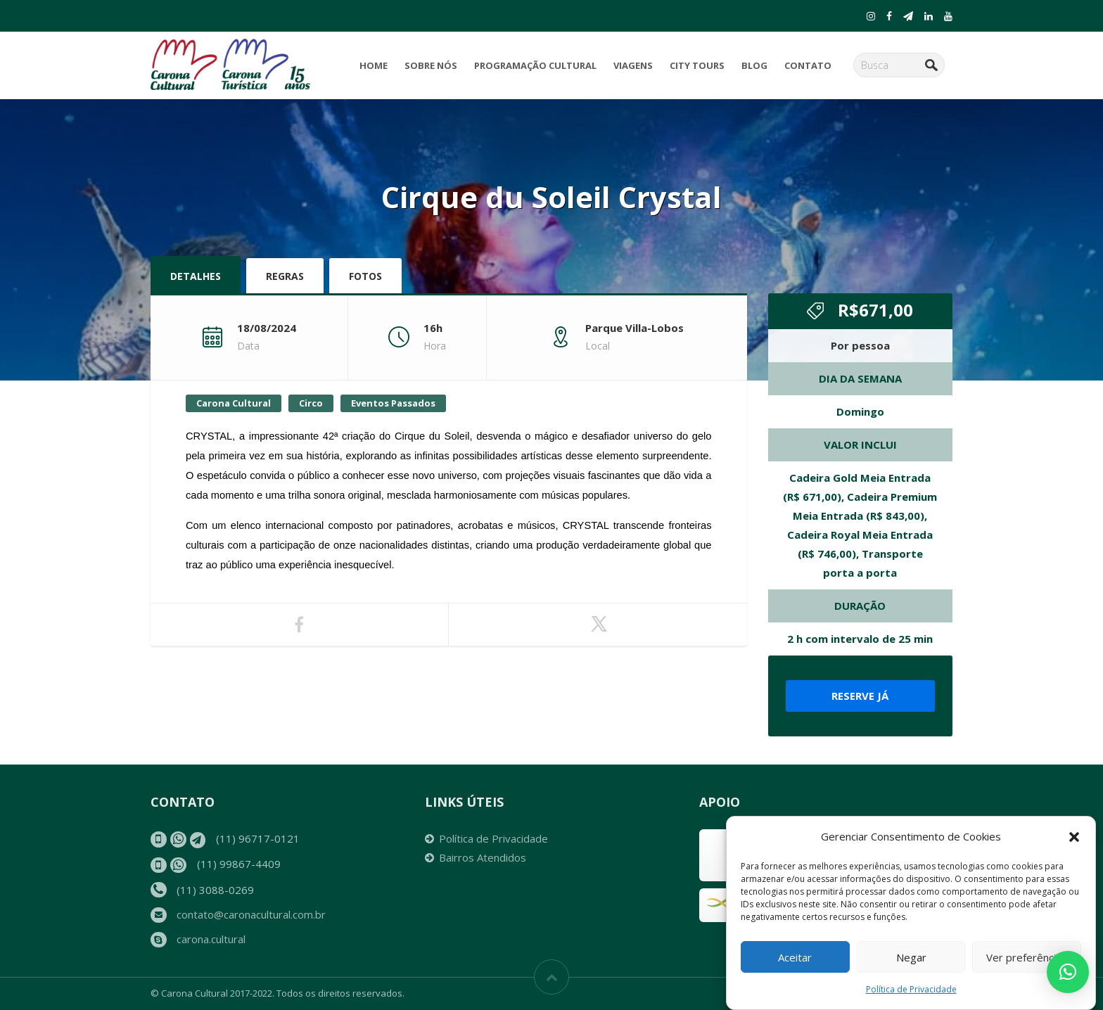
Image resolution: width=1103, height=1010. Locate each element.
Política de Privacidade (911, 989)
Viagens (633, 65)
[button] (1074, 837)
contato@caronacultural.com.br (251, 914)
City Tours (697, 65)
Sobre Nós (430, 65)
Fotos (365, 276)
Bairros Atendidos (482, 857)
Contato (807, 65)
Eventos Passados (393, 403)
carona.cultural (211, 939)
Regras (285, 276)
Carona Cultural (233, 403)
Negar (911, 957)
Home (373, 65)
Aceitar (795, 957)
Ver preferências (1026, 957)
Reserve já (859, 696)
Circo (311, 403)
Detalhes (195, 276)
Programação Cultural (535, 65)
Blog (754, 65)
